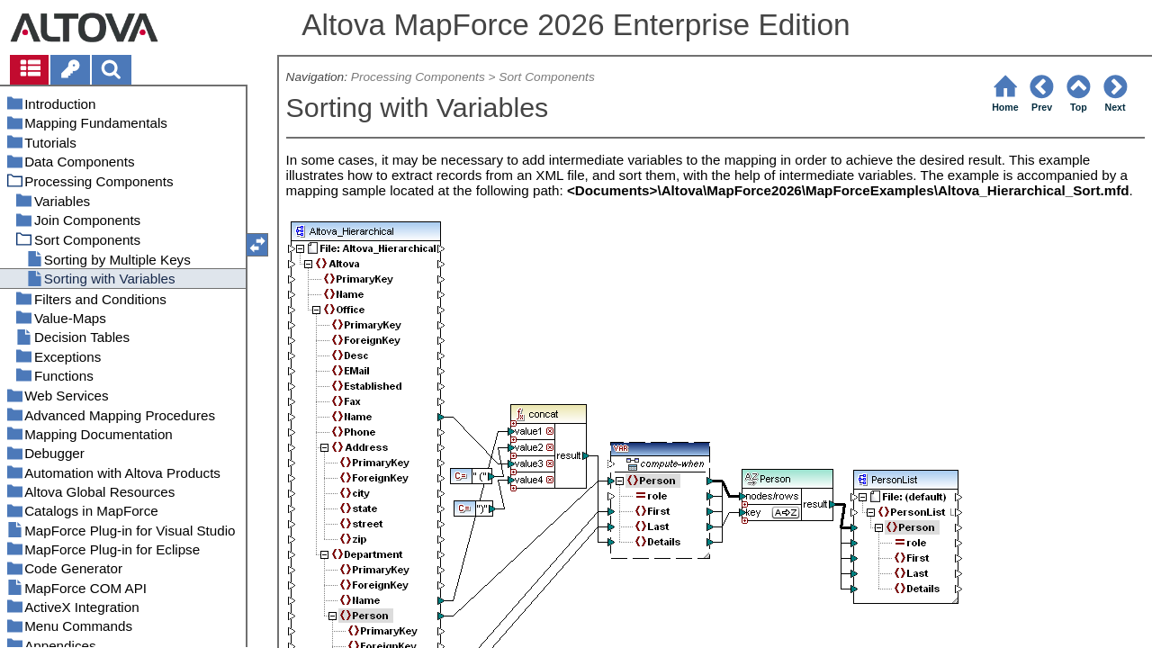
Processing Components (418, 77)
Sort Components (546, 77)
